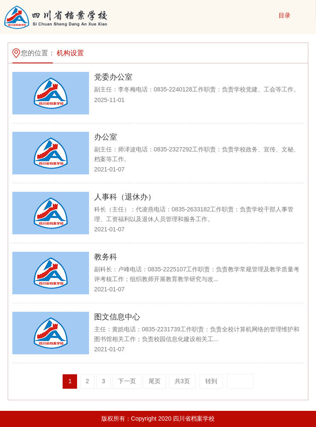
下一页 (127, 381)
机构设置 (70, 53)
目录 (284, 15)
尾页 (155, 381)
